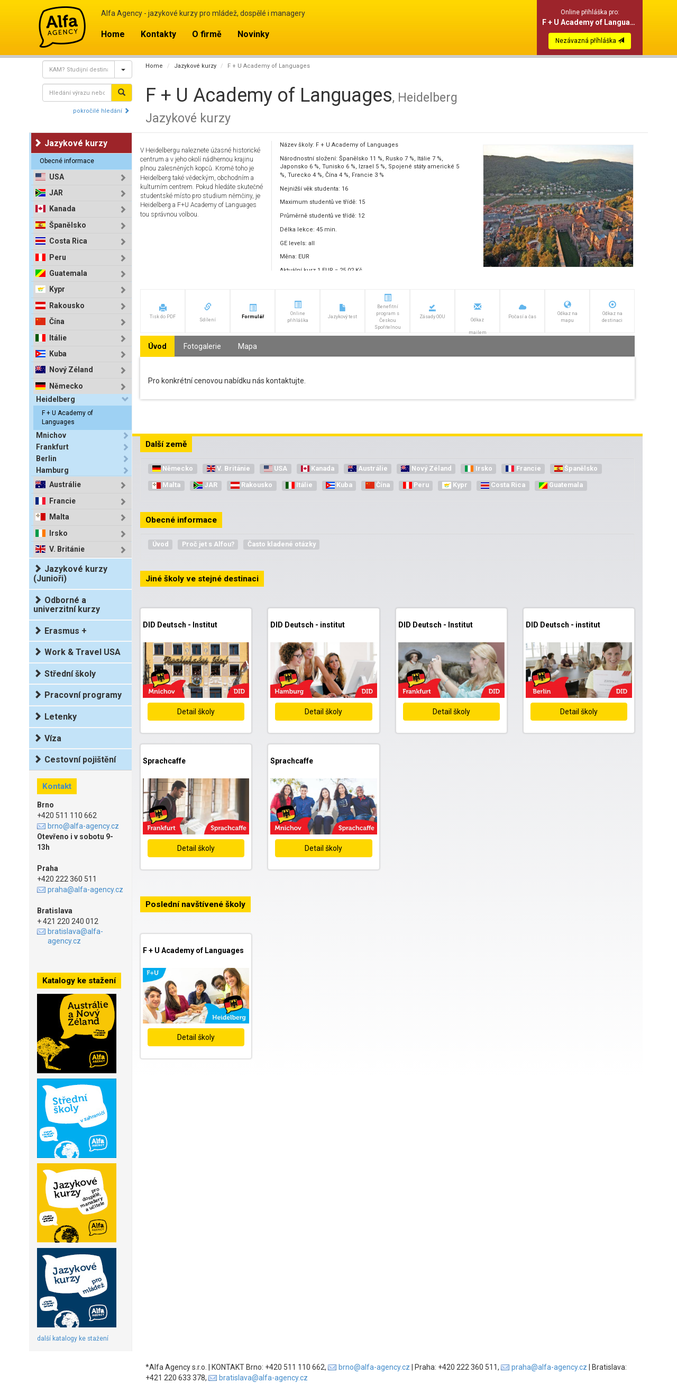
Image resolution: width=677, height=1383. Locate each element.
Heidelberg (55, 399)
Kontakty (158, 34)
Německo (66, 386)
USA (56, 177)
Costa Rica (68, 241)
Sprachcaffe (164, 761)
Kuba (58, 354)
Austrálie (65, 485)
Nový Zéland (71, 370)
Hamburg (52, 470)
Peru (57, 258)
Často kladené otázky (282, 544)
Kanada (62, 209)
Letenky (55, 717)
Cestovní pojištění (74, 760)
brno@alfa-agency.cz (83, 826)
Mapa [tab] (247, 346)
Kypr (57, 289)
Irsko (58, 533)
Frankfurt (52, 447)
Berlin (46, 458)
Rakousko (67, 306)
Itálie (58, 338)
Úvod (160, 544)
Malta (59, 517)
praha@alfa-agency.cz (85, 889)
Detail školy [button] (196, 711)
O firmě (207, 34)
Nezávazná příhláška (589, 40)
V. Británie (67, 549)
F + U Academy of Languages (67, 417)
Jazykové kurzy (195, 65)
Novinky (253, 34)
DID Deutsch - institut (307, 625)
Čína (57, 322)
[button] (162, 311)
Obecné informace (67, 161)
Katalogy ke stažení (79, 980)
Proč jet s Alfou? (208, 544)
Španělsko (67, 225)
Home (113, 34)
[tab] (82, 177)
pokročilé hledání (101, 110)
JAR (56, 193)
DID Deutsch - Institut (180, 625)
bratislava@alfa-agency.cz (75, 936)
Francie (62, 501)
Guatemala (68, 273)
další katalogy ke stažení (72, 1338)
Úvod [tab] (157, 346)
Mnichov (51, 435)
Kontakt (56, 786)
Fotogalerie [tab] (202, 346)
